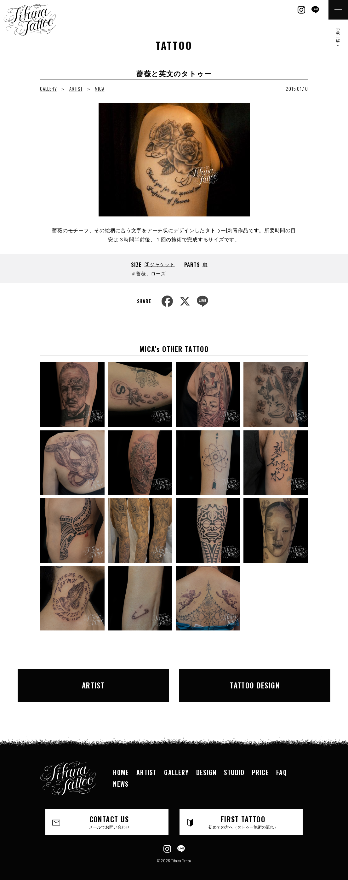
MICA (99, 88)
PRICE (260, 765)
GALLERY (48, 88)
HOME (121, 765)
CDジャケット (160, 264)
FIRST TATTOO (243, 815)
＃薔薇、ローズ (148, 273)
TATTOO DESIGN (245, 681)
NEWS (120, 776)
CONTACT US (109, 815)
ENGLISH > (338, 37)
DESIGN (206, 765)
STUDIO (234, 765)
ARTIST (76, 88)
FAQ (281, 765)
